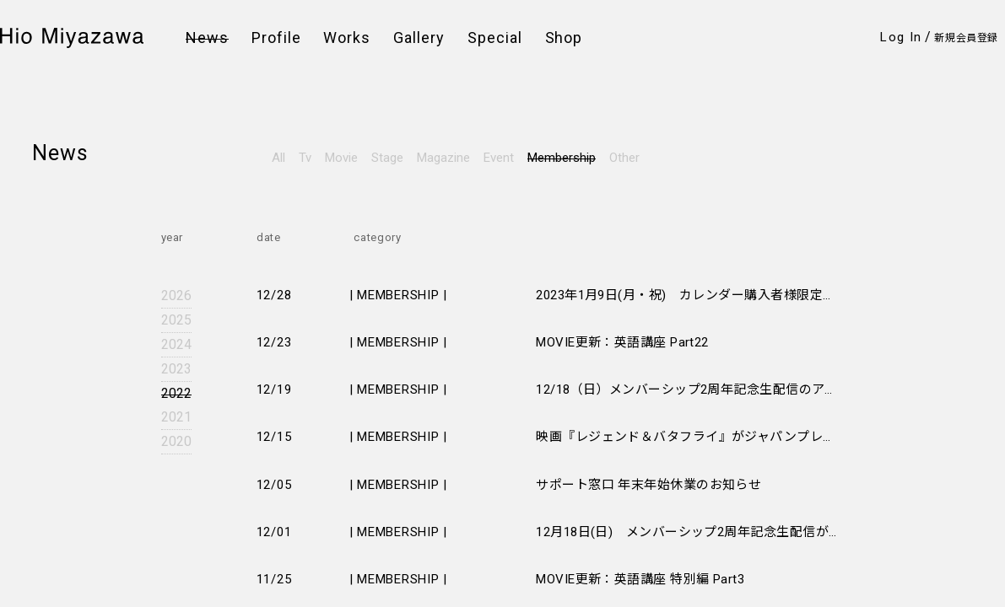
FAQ (294, 200)
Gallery (419, 38)
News (207, 38)
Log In (900, 37)
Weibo (55, 226)
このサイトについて (477, 218)
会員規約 (307, 181)
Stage (387, 157)
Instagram (69, 179)
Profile (276, 38)
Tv (305, 157)
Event (499, 157)
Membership (561, 157)
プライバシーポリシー (483, 181)
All (278, 157)
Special (494, 38)
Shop (564, 38)
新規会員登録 (966, 38)
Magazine (443, 157)
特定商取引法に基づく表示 (495, 200)
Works (346, 38)
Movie (341, 157)
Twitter (58, 203)
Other (624, 157)
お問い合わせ (319, 218)
